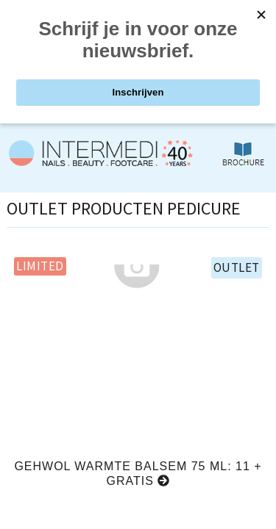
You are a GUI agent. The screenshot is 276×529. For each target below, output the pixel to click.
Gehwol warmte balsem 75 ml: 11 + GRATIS (137, 473)
